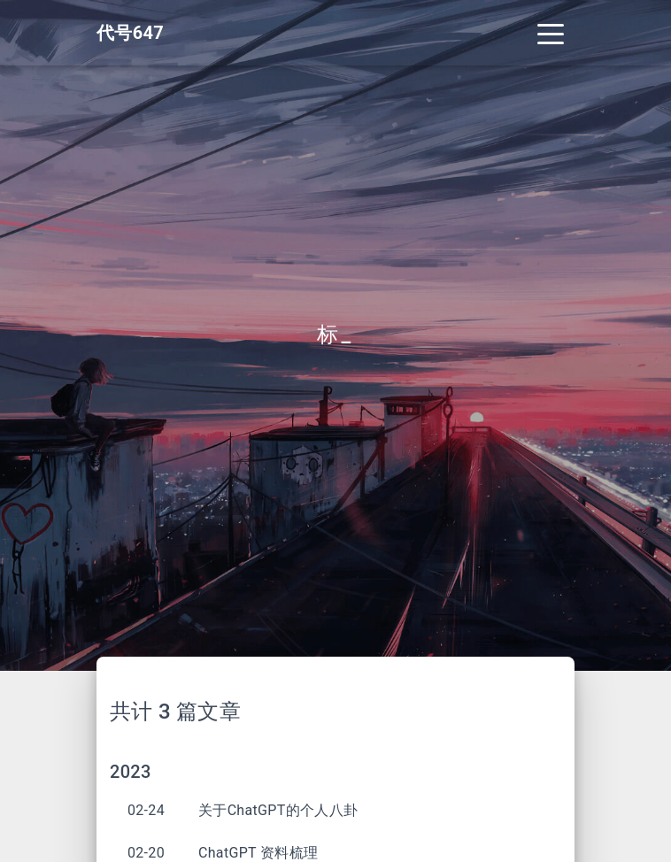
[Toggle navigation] (551, 32)
